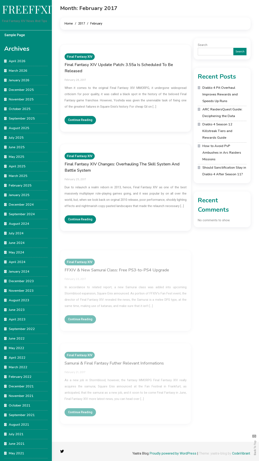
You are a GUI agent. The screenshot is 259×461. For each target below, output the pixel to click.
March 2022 (18, 367)
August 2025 (19, 128)
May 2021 (16, 453)
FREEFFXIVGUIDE (46, 9)
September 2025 (22, 118)
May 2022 (16, 348)
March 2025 (18, 176)
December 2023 (21, 281)
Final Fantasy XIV (79, 60)
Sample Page (14, 35)
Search (202, 45)
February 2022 (20, 376)
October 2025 (19, 109)
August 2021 (19, 424)
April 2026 (17, 61)
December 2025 (21, 90)
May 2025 (16, 156)
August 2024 (19, 223)
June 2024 (17, 243)
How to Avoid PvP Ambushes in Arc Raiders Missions (221, 153)
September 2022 (22, 329)
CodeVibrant (241, 453)
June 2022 (17, 338)
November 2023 (21, 290)
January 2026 (19, 80)
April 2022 (17, 357)
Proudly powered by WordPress (173, 453)
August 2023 (19, 300)
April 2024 (17, 262)
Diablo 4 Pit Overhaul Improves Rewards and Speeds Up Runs (220, 94)
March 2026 (18, 70)
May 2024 (16, 252)
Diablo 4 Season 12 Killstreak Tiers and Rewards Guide (217, 131)
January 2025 (19, 195)
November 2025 (21, 99)
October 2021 (19, 405)
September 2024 (22, 214)
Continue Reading (80, 123)
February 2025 (20, 185)
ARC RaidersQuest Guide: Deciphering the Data (222, 112)
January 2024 (19, 271)
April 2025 (17, 166)
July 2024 (16, 233)
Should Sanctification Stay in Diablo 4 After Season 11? (224, 171)
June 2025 (17, 147)
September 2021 (22, 415)
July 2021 (16, 434)
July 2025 (16, 137)
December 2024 (21, 204)
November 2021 (21, 396)
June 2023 (17, 310)
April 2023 (17, 319)
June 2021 (17, 443)
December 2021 (21, 386)
